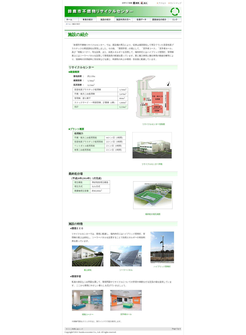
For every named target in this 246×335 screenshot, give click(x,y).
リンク (174, 19)
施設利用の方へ (123, 19)
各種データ (141, 19)
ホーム (72, 19)
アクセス (162, 3)
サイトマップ (175, 3)
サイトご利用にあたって (74, 329)
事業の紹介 (88, 19)
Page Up (175, 329)
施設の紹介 (106, 19)
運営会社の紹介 (159, 19)
